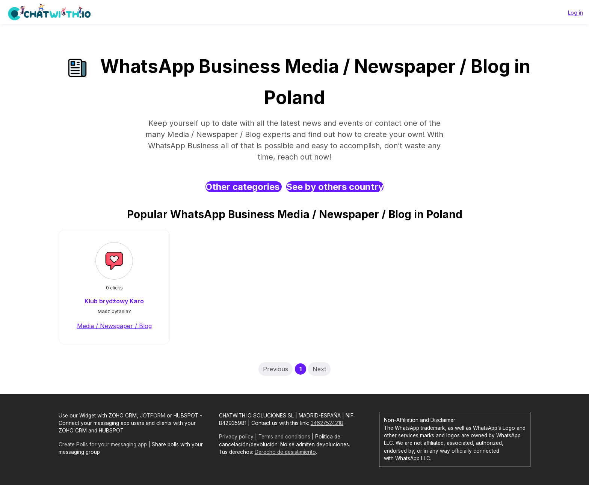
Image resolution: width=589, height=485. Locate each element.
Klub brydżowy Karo (114, 301)
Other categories (243, 186)
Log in (575, 12)
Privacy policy (236, 437)
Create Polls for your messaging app (103, 444)
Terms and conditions (284, 437)
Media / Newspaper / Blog (114, 326)
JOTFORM (152, 416)
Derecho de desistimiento (285, 452)
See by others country (335, 186)
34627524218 (327, 423)
